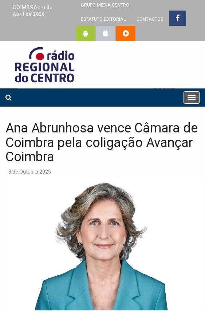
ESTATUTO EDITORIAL (103, 19)
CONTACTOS (150, 19)
